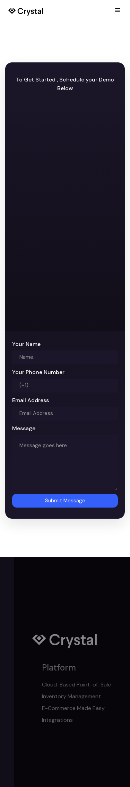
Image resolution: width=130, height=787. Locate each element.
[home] (25, 10)
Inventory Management (82, 696)
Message (23, 428)
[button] (118, 10)
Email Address (30, 400)
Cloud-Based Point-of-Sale (87, 684)
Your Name (26, 344)
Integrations (68, 720)
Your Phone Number (38, 372)
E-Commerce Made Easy (84, 708)
